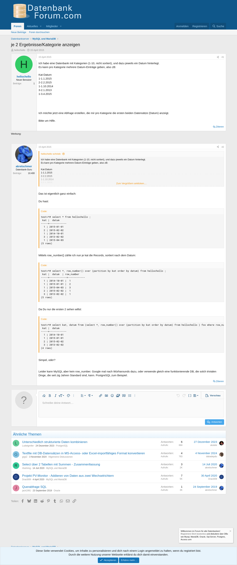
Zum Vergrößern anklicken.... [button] (131, 183)
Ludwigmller (28, 445)
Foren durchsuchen (39, 32)
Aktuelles (32, 26)
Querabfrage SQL (34, 487)
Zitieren (220, 126)
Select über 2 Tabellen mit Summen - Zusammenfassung (61, 464)
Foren (17, 26)
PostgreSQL (62, 445)
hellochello (19, 50)
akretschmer (211, 467)
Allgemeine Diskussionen (60, 457)
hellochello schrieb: (51, 153)
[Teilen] (218, 57)
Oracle (57, 490)
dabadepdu (211, 456)
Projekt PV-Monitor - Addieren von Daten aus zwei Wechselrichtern (68, 475)
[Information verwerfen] (230, 531)
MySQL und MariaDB (56, 468)
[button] (40, 26)
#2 (223, 147)
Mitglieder (52, 26)
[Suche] (218, 26)
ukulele (213, 445)
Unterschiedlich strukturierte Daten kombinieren (54, 442)
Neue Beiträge (18, 32)
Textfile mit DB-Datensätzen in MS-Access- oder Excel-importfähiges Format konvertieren (83, 453)
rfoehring (26, 468)
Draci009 (26, 479)
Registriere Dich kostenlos (193, 534)
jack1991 (26, 490)
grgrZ (25, 457)
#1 (223, 57)
